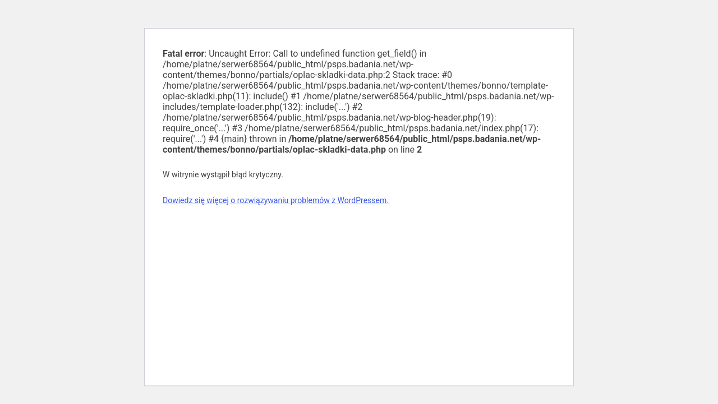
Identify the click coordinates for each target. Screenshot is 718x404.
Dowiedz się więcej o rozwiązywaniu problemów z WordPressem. (276, 200)
